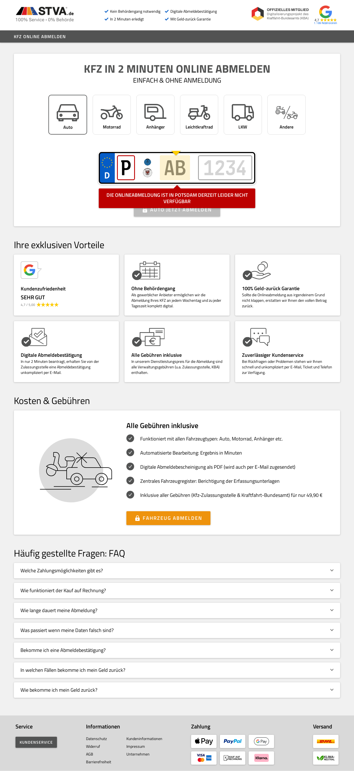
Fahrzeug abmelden (172, 518)
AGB (89, 754)
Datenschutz (96, 738)
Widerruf (93, 746)
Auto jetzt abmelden (181, 209)
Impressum (135, 746)
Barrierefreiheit (98, 762)
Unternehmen (138, 754)
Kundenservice (36, 742)
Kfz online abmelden (40, 36)
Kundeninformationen (144, 738)
